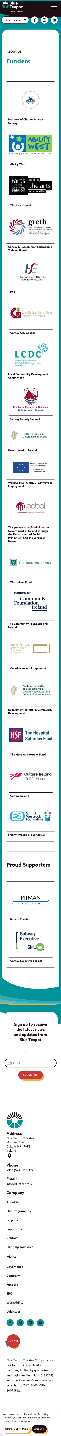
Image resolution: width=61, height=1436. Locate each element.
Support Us (14, 1229)
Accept (39, 1429)
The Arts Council (21, 205)
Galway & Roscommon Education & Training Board (30, 248)
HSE (12, 291)
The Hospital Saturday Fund (28, 754)
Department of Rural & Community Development (30, 711)
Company (13, 1275)
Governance (15, 1267)
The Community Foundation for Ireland (28, 625)
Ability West (18, 164)
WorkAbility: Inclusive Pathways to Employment (30, 484)
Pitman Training (20, 919)
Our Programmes (19, 1211)
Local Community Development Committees (28, 375)
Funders (12, 1285)
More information (21, 1421)
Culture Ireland (19, 796)
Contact (12, 1238)
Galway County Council (25, 419)
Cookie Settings (16, 1429)
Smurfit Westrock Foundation (27, 834)
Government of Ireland (22, 450)
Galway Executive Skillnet (26, 960)
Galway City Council (22, 332)
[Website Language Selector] (15, 20)
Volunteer (13, 1311)
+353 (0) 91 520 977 (20, 1170)
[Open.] (54, 6)
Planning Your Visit (20, 1247)
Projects (12, 1220)
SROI (10, 1293)
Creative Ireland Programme (28, 668)
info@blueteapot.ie (20, 1184)
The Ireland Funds (21, 582)
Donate (13, 1341)
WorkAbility (15, 1302)
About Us (13, 1202)
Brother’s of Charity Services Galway (26, 121)
